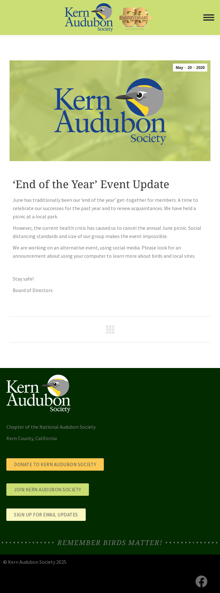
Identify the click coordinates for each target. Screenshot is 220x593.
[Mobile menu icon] (209, 17)
